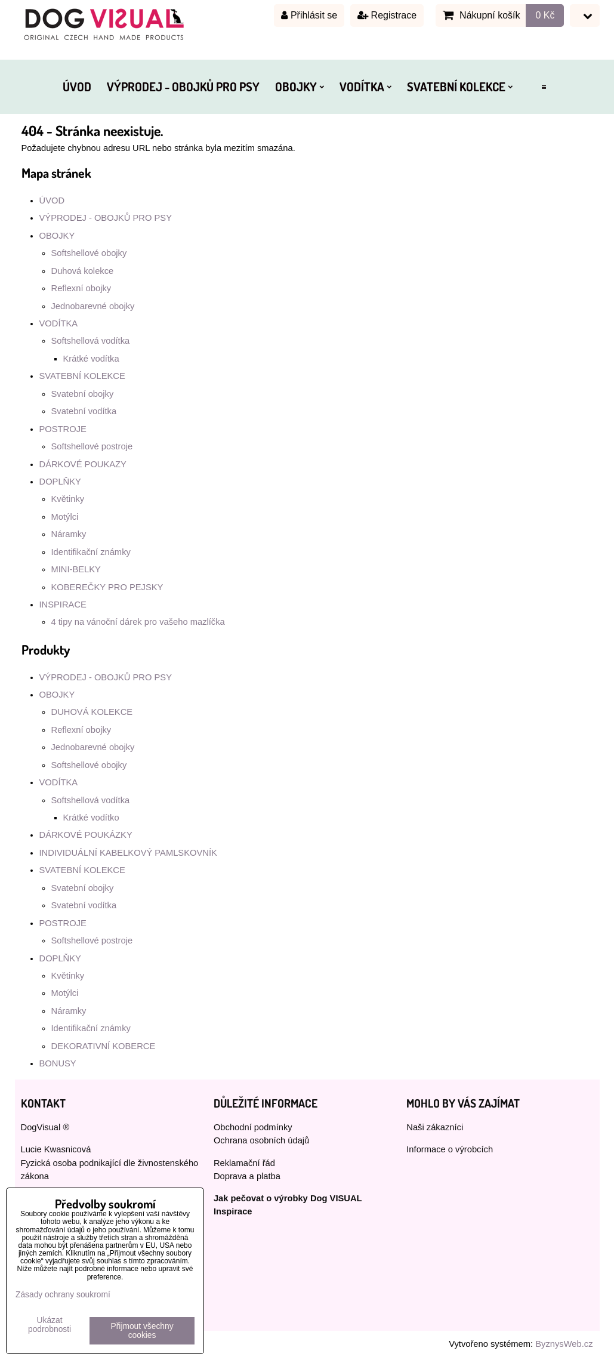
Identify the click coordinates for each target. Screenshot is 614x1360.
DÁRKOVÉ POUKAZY (82, 464)
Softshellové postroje (92, 446)
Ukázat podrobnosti (49, 1325)
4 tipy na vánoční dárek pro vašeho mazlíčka (138, 622)
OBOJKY (299, 86)
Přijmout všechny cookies (142, 1331)
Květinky (68, 499)
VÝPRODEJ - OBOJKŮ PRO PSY (183, 86)
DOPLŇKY (60, 481)
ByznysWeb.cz (564, 1344)
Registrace (386, 15)
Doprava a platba (247, 1176)
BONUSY (57, 1063)
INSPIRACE (63, 604)
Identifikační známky (91, 552)
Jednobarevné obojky (93, 306)
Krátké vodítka (91, 358)
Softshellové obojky (89, 253)
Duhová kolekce (82, 271)
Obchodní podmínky (253, 1127)
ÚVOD (77, 86)
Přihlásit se (309, 15)
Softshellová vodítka (90, 341)
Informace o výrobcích (449, 1149)
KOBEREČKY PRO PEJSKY (107, 587)
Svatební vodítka (84, 411)
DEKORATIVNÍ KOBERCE (103, 1046)
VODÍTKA (365, 86)
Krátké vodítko (91, 817)
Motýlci (65, 517)
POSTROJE (63, 429)
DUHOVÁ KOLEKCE (92, 712)
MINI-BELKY (76, 569)
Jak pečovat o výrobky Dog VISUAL (288, 1198)
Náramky (69, 534)
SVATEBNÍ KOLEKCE (460, 86)
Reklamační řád (244, 1163)
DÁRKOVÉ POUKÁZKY (85, 835)
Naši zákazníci (434, 1127)
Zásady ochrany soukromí (63, 1294)
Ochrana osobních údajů (261, 1140)
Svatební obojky (82, 394)
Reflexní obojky (81, 288)
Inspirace (233, 1211)
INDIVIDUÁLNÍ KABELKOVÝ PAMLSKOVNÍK (128, 853)
